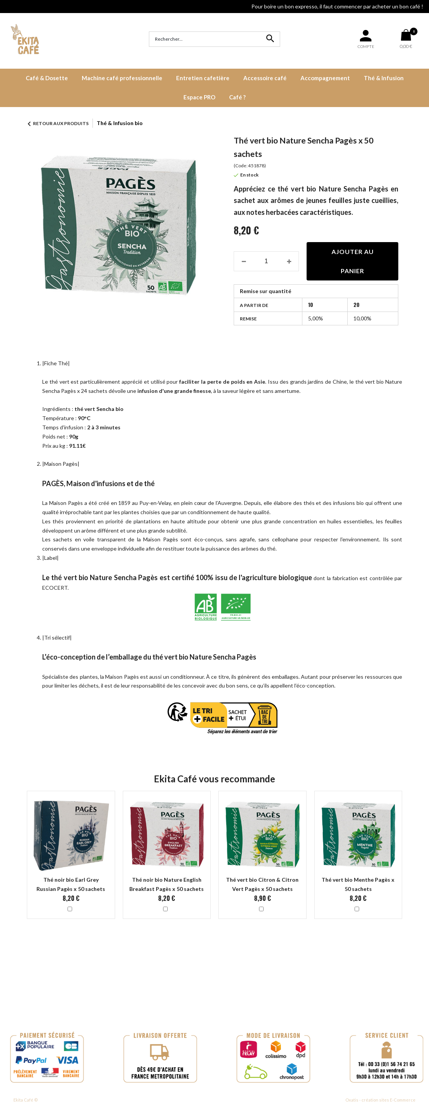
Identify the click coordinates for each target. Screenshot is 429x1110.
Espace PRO (199, 97)
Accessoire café (265, 77)
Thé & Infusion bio (120, 123)
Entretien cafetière (202, 77)
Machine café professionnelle (122, 77)
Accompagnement (325, 77)
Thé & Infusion (384, 77)
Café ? (237, 97)
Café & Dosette (47, 77)
